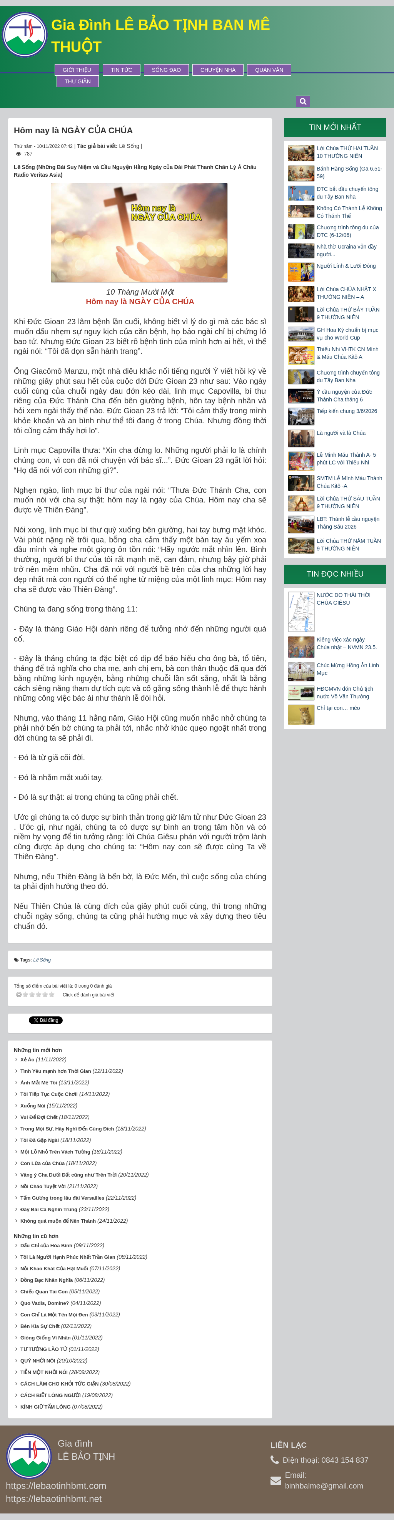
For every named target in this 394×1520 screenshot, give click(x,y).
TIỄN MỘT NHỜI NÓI (44, 1372)
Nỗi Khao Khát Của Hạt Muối (54, 1268)
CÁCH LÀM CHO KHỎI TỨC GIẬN (59, 1384)
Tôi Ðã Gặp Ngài (39, 1140)
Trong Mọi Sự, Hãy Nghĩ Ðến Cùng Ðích (67, 1129)
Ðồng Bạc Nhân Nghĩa (46, 1280)
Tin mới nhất (335, 127)
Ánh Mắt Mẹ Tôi (38, 1083)
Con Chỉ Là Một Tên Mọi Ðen (54, 1315)
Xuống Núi (32, 1106)
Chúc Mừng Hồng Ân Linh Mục (348, 669)
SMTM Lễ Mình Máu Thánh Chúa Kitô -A (349, 482)
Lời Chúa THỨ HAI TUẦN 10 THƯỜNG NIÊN (347, 152)
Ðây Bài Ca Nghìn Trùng (48, 1209)
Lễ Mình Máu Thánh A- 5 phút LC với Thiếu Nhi (346, 459)
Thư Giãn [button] (78, 81)
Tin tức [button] (121, 70)
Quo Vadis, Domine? (44, 1303)
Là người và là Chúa (341, 433)
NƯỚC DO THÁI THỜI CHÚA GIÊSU (344, 599)
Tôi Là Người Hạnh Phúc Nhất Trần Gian (67, 1257)
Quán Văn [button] (269, 70)
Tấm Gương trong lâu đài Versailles (62, 1198)
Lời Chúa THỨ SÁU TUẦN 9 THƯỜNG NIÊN (348, 502)
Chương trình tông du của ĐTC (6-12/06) (348, 231)
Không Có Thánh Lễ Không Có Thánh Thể (349, 212)
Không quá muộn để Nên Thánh (58, 1221)
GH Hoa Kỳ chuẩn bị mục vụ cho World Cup (347, 334)
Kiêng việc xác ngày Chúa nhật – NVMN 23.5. (347, 643)
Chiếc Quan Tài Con (44, 1292)
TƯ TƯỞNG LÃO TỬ (43, 1349)
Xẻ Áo (27, 1060)
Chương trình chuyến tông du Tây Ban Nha (348, 376)
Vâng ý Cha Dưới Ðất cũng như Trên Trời (68, 1175)
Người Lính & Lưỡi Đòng (346, 266)
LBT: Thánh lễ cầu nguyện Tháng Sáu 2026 (348, 523)
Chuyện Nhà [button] (217, 70)
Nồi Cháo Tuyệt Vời (43, 1186)
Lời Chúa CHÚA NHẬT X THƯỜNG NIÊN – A (346, 293)
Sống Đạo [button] (166, 70)
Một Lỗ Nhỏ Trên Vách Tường (55, 1152)
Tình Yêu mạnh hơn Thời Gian (55, 1071)
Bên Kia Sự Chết (40, 1326)
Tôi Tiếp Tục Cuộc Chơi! (49, 1094)
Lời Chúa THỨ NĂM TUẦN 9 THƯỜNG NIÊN (349, 545)
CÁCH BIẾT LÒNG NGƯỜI (50, 1395)
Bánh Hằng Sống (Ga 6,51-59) (349, 172)
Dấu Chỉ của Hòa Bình (46, 1245)
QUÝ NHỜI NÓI (37, 1361)
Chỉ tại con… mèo (338, 708)
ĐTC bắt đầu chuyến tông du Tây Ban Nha (347, 193)
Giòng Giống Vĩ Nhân (45, 1338)
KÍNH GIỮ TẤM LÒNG (45, 1407)
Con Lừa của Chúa (42, 1163)
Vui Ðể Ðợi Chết (39, 1117)
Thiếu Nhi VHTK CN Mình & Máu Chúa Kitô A (347, 353)
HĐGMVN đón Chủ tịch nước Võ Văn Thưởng (345, 692)
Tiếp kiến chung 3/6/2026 (347, 411)
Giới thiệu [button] (77, 70)
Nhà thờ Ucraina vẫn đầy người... (347, 250)
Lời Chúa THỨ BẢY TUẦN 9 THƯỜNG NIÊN (348, 313)
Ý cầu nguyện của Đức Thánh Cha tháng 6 (344, 396)
